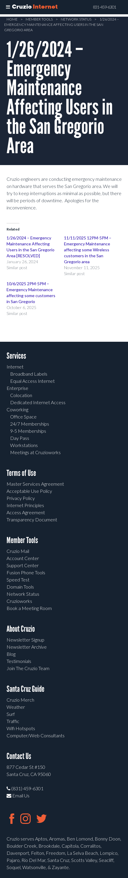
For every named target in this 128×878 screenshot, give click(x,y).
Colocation (21, 395)
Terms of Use (21, 473)
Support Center (23, 565)
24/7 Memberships (29, 424)
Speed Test (18, 579)
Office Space (23, 416)
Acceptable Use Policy (29, 491)
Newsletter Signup (25, 639)
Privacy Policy (21, 498)
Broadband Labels (28, 374)
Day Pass (19, 438)
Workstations (24, 445)
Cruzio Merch (20, 700)
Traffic (13, 721)
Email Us (18, 795)
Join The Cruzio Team (28, 668)
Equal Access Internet (32, 381)
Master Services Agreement (35, 484)
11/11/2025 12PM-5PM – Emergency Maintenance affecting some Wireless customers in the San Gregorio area (87, 249)
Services (16, 356)
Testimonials (19, 661)
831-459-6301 (104, 7)
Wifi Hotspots (21, 728)
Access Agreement (26, 512)
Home (12, 19)
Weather (16, 707)
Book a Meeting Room (29, 608)
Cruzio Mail (18, 551)
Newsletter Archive (27, 647)
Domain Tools (20, 586)
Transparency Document (32, 519)
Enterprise (17, 388)
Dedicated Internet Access (37, 402)
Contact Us (19, 756)
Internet (15, 366)
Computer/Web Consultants (36, 735)
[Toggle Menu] (8, 7)
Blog (11, 654)
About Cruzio (21, 629)
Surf (11, 714)
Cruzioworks (19, 601)
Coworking (17, 409)
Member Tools (39, 19)
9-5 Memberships (28, 431)
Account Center (23, 558)
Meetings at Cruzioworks (35, 452)
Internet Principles (25, 505)
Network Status (76, 19)
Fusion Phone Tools (26, 572)
